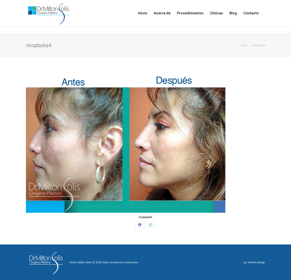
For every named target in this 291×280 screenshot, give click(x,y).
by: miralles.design (254, 262)
